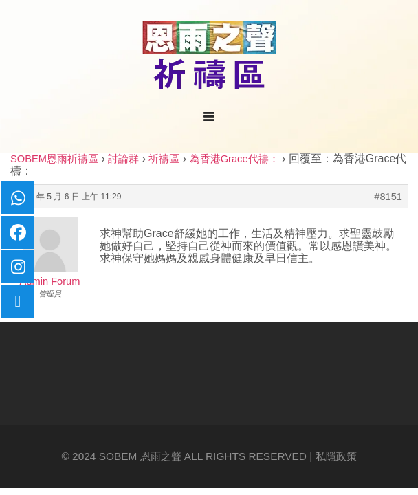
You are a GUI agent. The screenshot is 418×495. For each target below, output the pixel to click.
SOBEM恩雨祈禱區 (54, 158)
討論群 (123, 158)
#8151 (388, 196)
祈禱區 (163, 158)
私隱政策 (336, 456)
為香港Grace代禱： (234, 158)
